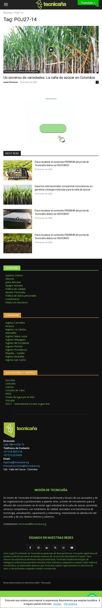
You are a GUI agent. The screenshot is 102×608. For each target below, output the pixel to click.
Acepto (57, 604)
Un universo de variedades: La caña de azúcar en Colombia (49, 78)
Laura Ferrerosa (10, 82)
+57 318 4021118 (12, 451)
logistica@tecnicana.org (16, 462)
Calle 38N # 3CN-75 (13, 444)
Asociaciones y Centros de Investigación (21, 72)
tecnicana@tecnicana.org (32, 524)
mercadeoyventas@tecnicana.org (21, 466)
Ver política (70, 604)
